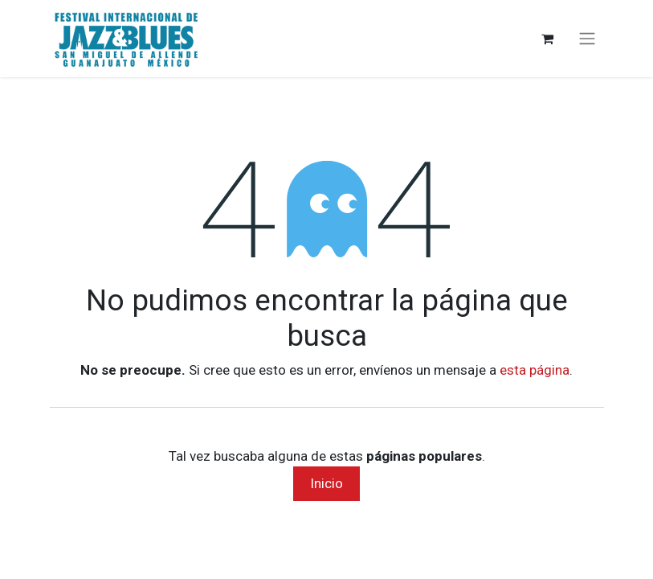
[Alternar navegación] (587, 39)
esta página (534, 370)
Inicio (326, 483)
